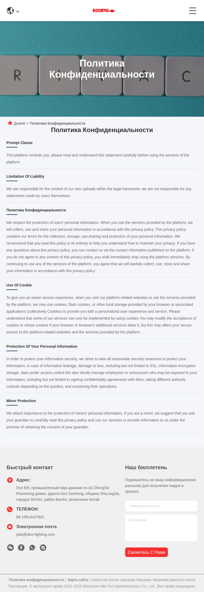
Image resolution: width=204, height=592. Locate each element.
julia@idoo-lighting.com (35, 534)
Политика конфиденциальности (36, 580)
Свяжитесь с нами (146, 552)
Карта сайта (78, 580)
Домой (19, 123)
